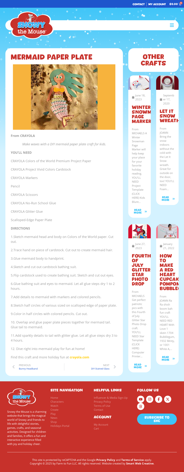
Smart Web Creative (140, 463)
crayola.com (79, 357)
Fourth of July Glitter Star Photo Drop (141, 270)
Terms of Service (132, 460)
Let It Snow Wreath (170, 116)
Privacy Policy (105, 460)
